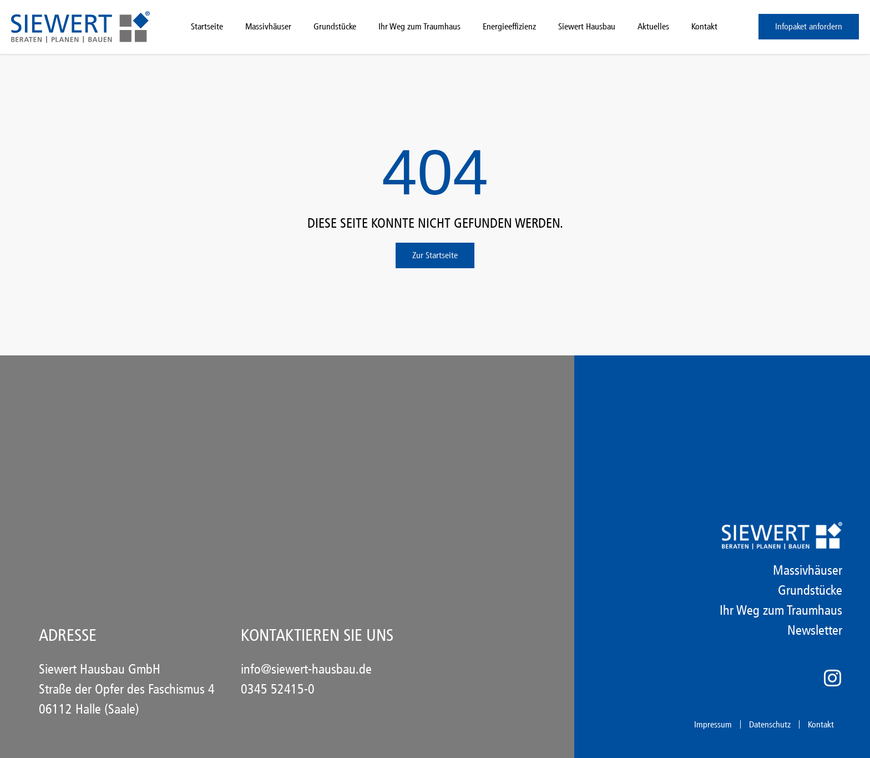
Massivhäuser (268, 26)
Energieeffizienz (509, 26)
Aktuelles (653, 26)
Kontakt (704, 26)
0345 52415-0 (278, 689)
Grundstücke (334, 26)
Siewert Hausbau (586, 26)
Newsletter (814, 630)
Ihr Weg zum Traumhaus (419, 26)
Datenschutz (770, 724)
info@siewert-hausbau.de (306, 669)
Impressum (713, 724)
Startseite (207, 26)
